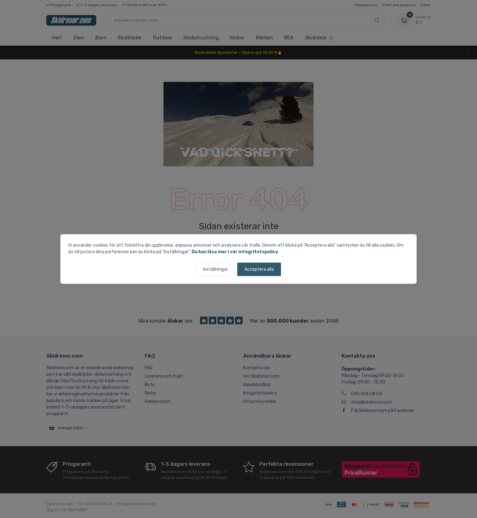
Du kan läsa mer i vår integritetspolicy (235, 251)
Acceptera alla (259, 269)
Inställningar (215, 269)
